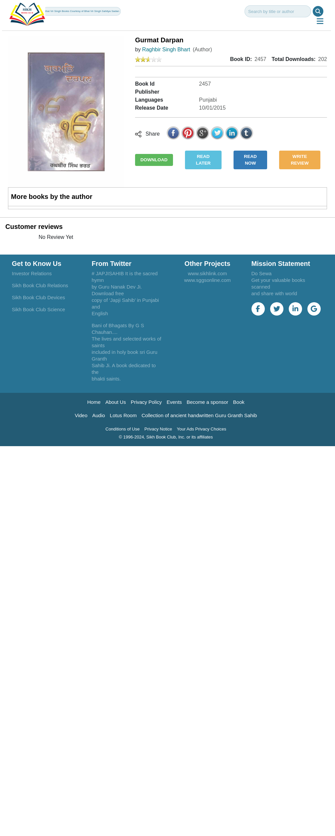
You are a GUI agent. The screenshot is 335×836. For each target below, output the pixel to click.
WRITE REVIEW (300, 160)
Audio (98, 415)
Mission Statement (280, 263)
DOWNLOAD (154, 159)
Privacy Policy (146, 402)
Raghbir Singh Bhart (166, 49)
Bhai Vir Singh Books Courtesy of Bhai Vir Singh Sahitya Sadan (81, 11)
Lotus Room (123, 415)
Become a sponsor (207, 402)
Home (93, 402)
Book (239, 402)
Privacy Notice (158, 428)
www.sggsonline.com (207, 280)
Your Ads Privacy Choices (201, 428)
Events (174, 402)
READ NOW (250, 160)
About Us (115, 402)
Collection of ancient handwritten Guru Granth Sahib (199, 415)
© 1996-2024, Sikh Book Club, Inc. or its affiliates (166, 436)
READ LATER (203, 160)
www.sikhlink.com (207, 273)
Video (81, 415)
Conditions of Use (122, 428)
